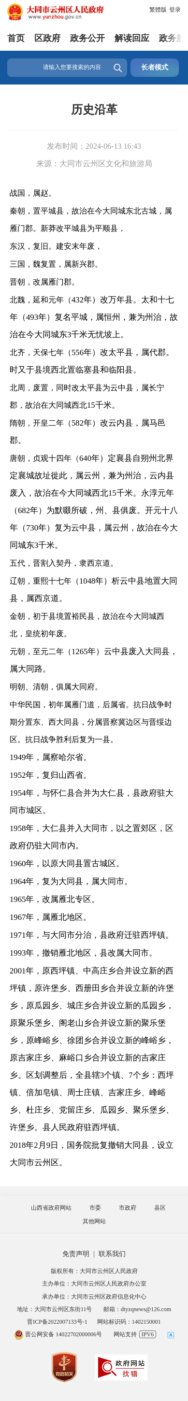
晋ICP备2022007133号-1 (57, 1321)
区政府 (47, 38)
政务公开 (87, 38)
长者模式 (154, 67)
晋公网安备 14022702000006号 (58, 1334)
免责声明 (75, 1254)
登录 (175, 9)
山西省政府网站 (51, 1207)
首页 (16, 38)
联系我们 (112, 1254)
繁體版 (158, 9)
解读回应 (132, 38)
